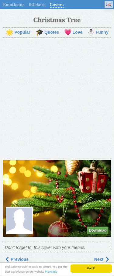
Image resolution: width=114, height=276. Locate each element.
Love (73, 32)
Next (101, 259)
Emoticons (14, 4)
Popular (18, 32)
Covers (57, 4)
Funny (98, 32)
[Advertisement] (57, 99)
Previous (17, 259)
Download (97, 230)
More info (51, 272)
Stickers (37, 4)
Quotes (47, 32)
